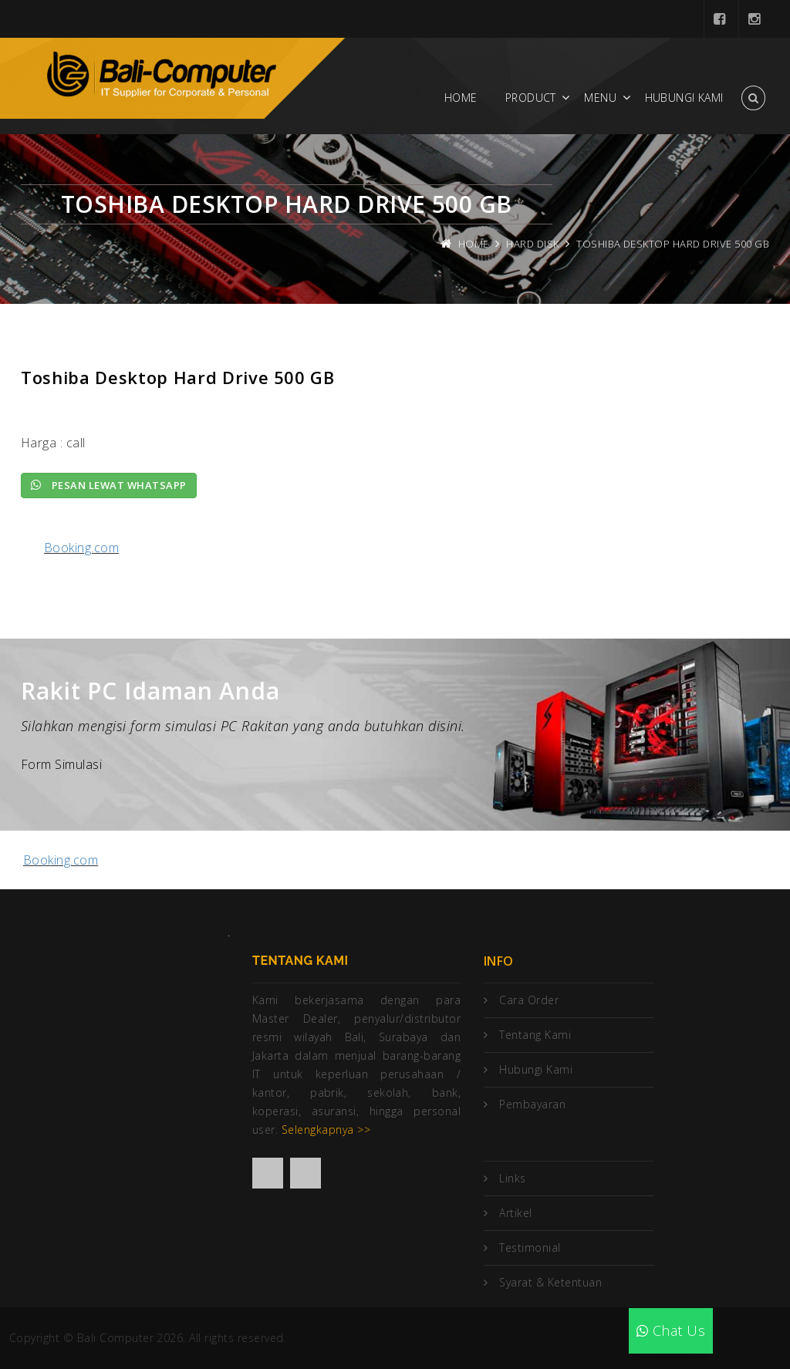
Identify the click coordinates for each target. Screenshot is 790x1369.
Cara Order (529, 1000)
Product (530, 97)
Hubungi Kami (684, 97)
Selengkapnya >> (326, 1129)
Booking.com (81, 547)
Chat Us (670, 1330)
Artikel (515, 1212)
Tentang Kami (535, 1034)
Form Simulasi (61, 764)
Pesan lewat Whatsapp (109, 485)
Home (461, 97)
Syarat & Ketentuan (550, 1282)
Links (512, 1178)
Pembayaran (532, 1104)
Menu (600, 97)
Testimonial (529, 1247)
